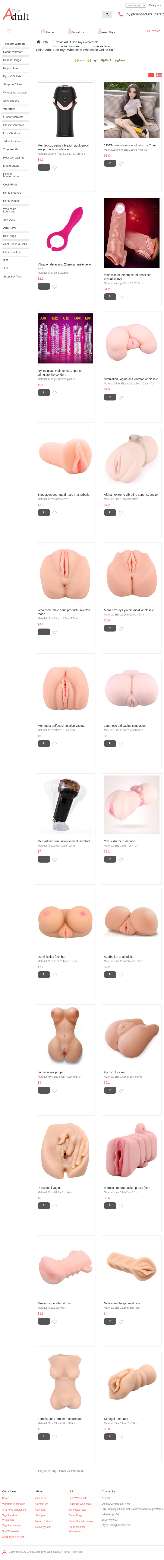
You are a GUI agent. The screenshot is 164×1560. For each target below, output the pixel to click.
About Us (40, 1498)
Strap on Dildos (12, 84)
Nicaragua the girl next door (122, 1303)
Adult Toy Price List (13, 1537)
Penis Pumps (11, 200)
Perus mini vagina (50, 1187)
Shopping (40, 1515)
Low (78, 60)
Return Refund (43, 1521)
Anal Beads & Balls (15, 244)
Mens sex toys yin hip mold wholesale (129, 610)
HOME (46, 42)
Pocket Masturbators (11, 175)
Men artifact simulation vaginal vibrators (64, 841)
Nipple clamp (11, 68)
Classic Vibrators (13, 125)
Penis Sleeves (12, 192)
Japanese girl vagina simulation (125, 725)
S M (5, 268)
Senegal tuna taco (116, 1419)
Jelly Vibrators (11, 141)
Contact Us (41, 1503)
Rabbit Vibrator (12, 51)
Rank (105, 60)
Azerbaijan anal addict (118, 956)
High (91, 60)
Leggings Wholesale (80, 1503)
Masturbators (11, 165)
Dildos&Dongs (12, 60)
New (119, 60)
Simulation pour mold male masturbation (64, 494)
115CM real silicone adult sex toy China (130, 145)
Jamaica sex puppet (51, 1072)
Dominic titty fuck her (52, 956)
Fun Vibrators (11, 133)
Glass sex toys (12, 252)
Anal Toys (108, 32)
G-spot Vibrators (13, 117)
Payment (40, 1509)
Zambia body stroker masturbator (60, 1419)
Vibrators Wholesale (13, 1503)
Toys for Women (11, 1525)
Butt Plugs (9, 235)
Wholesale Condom (15, 92)
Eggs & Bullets (12, 76)
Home (50, 32)
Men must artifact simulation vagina (61, 725)
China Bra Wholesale (81, 1521)
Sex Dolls (9, 219)
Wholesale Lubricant (9, 210)
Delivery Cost (43, 1527)
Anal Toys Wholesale (14, 1509)
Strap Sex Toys (12, 276)
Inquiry (58, 168)
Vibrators (78, 32)
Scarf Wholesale (78, 1498)
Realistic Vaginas (13, 157)
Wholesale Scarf (78, 1509)
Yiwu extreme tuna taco (119, 841)
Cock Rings (10, 184)
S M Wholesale (10, 1531)
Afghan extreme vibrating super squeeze (131, 494)
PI (44, 167)
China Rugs (75, 1515)
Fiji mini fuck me (114, 1072)
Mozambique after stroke (54, 1303)
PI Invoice (153, 31)
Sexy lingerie (11, 100)
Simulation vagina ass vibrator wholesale (131, 379)
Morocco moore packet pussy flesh (127, 1187)
